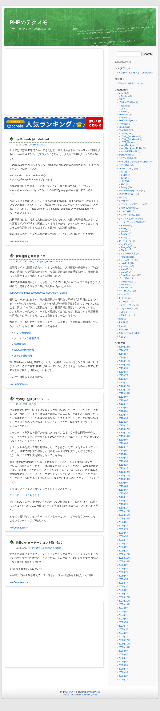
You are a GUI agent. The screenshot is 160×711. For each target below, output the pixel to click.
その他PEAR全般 (129, 151)
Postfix (124, 234)
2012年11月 (124, 390)
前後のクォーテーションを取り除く (39, 542)
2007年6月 (124, 619)
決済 (121, 326)
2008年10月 (124, 561)
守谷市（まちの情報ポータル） (70, 705)
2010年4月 (124, 497)
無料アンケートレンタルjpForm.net (89, 705)
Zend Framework (129, 275)
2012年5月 (124, 411)
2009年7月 (124, 529)
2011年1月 (124, 468)
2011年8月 (124, 443)
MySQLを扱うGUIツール (32, 399)
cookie (124, 106)
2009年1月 (124, 551)
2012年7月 (124, 404)
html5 (123, 112)
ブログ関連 (124, 278)
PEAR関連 (123, 130)
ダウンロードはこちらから (24, 495)
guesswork (126, 266)
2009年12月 (124, 511)
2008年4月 (124, 583)
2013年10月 (124, 364)
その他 (122, 201)
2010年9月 (124, 483)
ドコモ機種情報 (22, 332)
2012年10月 (124, 393)
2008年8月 (124, 568)
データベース (125, 241)
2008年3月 (124, 586)
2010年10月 (124, 479)
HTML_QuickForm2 (130, 139)
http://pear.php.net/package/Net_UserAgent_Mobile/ (38, 292)
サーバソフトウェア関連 (130, 222)
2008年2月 (124, 590)
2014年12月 (124, 347)
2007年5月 (124, 622)
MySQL (33, 404)
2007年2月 (124, 633)
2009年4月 (124, 540)
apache (124, 225)
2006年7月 (124, 658)
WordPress (126, 285)
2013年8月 (124, 372)
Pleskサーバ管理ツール (129, 190)
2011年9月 (124, 440)
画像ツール (124, 329)
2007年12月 (124, 597)
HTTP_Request (128, 142)
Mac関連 (123, 123)
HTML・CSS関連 (127, 102)
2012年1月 (124, 425)
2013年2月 (124, 382)
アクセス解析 (125, 211)
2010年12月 (124, 472)
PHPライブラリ (126, 169)
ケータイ (58, 261)
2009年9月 (124, 522)
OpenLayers (124, 127)
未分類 (122, 322)
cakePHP (125, 263)
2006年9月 (124, 651)
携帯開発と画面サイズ (30, 256)
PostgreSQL (126, 247)
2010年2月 (124, 504)
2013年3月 (124, 379)
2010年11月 (124, 475)
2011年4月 (124, 458)
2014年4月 (124, 357)
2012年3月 (124, 418)
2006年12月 (124, 640)
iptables (124, 231)
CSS (123, 109)
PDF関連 (125, 181)
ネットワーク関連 (127, 253)
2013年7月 (124, 375)
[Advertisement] (46, 82)
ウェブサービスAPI (128, 215)
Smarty (124, 187)
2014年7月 (124, 350)
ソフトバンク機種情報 (26, 338)
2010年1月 (124, 508)
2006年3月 (124, 672)
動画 (121, 319)
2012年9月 (124, 397)
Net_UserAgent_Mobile (41, 261)
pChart (124, 178)
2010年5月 (124, 493)
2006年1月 (124, 679)
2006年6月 (124, 661)
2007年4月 (124, 626)
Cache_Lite (126, 133)
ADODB (124, 172)
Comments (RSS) (88, 695)
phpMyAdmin (125, 155)
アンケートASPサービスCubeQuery (135, 73)
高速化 (122, 337)
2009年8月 (124, 526)
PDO (123, 184)
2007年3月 (124, 629)
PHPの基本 (124, 165)
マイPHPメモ (125, 291)
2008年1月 (124, 593)
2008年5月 (124, 579)
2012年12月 (124, 386)
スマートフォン (128, 305)
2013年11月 (124, 361)
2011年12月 (124, 429)
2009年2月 (124, 547)
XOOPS (124, 287)
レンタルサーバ (126, 309)
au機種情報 (20, 344)
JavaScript (123, 114)
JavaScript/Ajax (37, 144)
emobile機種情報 (23, 355)
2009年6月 (124, 533)
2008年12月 (124, 554)
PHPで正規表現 (126, 158)
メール (122, 294)
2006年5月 (124, 665)
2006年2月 (124, 676)
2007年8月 (124, 611)
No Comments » (18, 241)
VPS (123, 312)
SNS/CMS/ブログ (127, 194)
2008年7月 (124, 572)
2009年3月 (124, 543)
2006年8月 (124, 654)
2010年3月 (124, 500)
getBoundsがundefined (32, 139)
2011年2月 (124, 465)
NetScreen (126, 257)
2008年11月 (124, 558)
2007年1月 (124, 636)
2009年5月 (124, 536)
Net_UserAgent (128, 145)
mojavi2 (124, 269)
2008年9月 (124, 565)
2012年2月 (124, 422)
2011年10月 (124, 436)
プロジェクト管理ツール (132, 204)
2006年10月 (124, 647)
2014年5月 (124, 354)
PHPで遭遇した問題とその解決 (45, 548)
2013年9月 (124, 368)
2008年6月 (124, 576)
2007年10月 (124, 604)
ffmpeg (124, 228)
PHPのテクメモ (29, 22)
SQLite (124, 250)
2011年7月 (124, 447)
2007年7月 (124, 615)
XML (121, 197)
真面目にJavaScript (128, 333)
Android (122, 93)
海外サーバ (126, 315)
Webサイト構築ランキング (131, 83)
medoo (124, 175)
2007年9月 (124, 608)
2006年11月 (124, 644)
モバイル (123, 298)
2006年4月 (124, 669)
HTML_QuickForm (129, 136)
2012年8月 (124, 400)
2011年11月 (124, 432)
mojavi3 (124, 272)
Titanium (125, 96)
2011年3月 (124, 461)
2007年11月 (124, 601)
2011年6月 (124, 450)
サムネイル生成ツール (129, 218)
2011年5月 (124, 454)
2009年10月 (124, 518)
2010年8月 (124, 486)
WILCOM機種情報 (24, 349)
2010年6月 (124, 490)
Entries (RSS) (69, 695)
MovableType (127, 282)
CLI (120, 99)
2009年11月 (124, 515)
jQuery (124, 117)
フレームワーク (126, 260)
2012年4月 (124, 415)
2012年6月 (124, 407)
